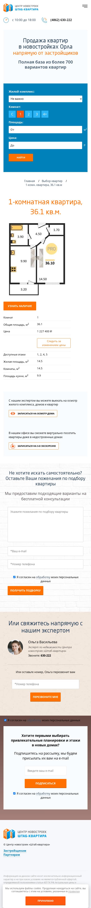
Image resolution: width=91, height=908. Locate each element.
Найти (21, 157)
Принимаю (46, 900)
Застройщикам (14, 851)
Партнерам (11, 855)
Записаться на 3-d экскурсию (37, 446)
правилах (74, 891)
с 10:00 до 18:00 (24, 20)
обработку (43, 577)
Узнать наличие (20, 306)
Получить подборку (25, 590)
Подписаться (45, 783)
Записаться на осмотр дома (36, 413)
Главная (29, 181)
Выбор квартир (52, 181)
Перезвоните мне (45, 697)
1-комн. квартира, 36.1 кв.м (44, 185)
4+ (45, 114)
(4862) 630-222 (61, 20)
